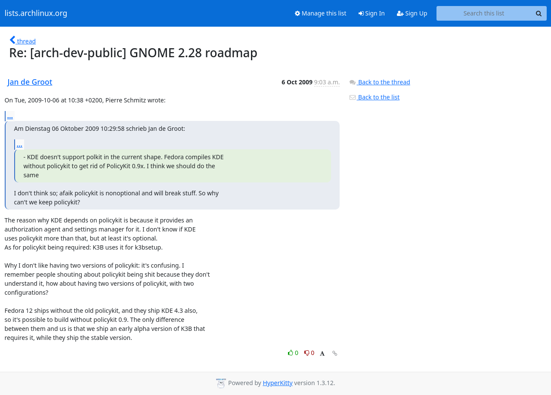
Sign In (372, 13)
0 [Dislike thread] (309, 353)
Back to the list (374, 97)
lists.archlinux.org (36, 13)
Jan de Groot (30, 82)
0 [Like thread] (294, 353)
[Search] (539, 13)
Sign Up (412, 13)
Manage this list (321, 13)
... (10, 115)
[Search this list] (484, 13)
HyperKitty (277, 383)
